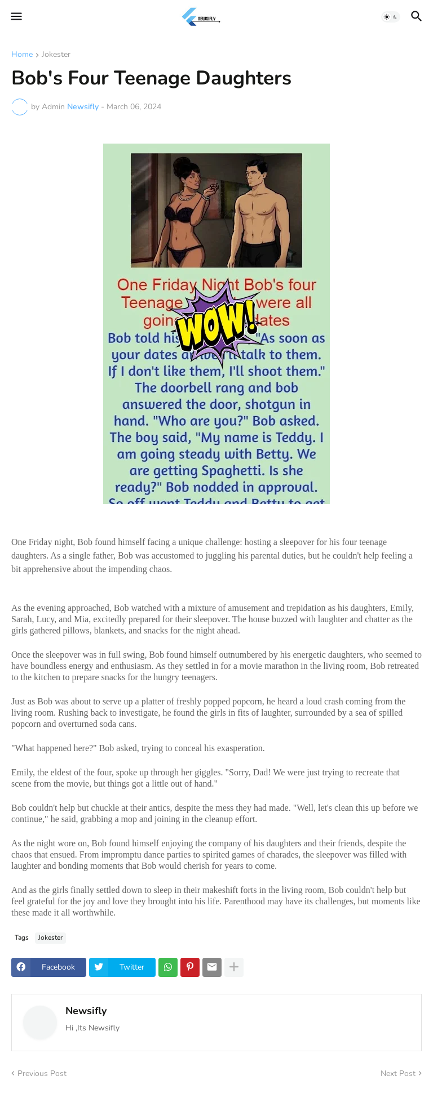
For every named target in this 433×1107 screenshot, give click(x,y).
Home (22, 55)
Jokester (56, 55)
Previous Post (42, 1073)
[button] (15, 16)
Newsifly (86, 1010)
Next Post (398, 1073)
